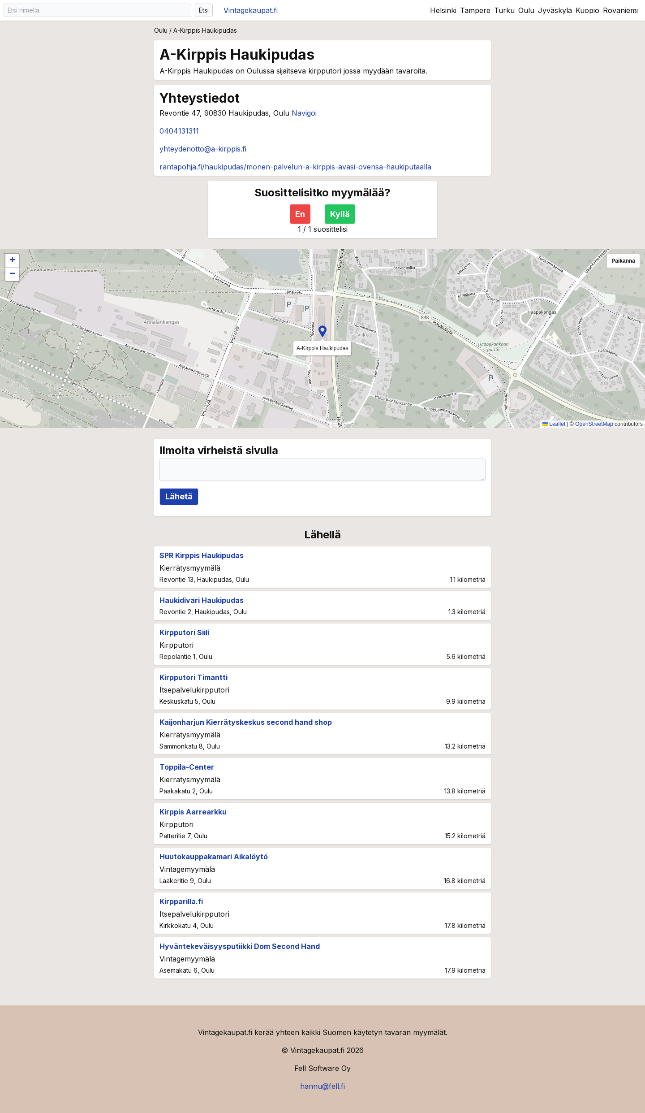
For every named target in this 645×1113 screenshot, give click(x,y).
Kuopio (587, 10)
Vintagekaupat (251, 10)
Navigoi (304, 112)
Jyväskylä (555, 10)
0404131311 (179, 130)
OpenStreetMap (594, 424)
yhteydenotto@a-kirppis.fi (202, 148)
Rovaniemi (620, 10)
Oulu (526, 10)
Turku (504, 10)
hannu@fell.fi (322, 1086)
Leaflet (553, 424)
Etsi (204, 10)
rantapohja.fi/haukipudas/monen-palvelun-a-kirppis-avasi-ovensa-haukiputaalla (295, 166)
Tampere (475, 10)
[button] (322, 331)
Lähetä (179, 496)
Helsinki (443, 10)
